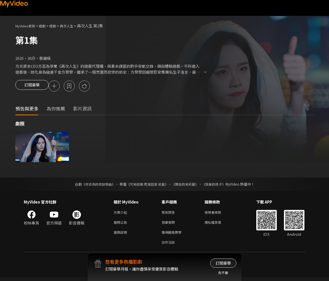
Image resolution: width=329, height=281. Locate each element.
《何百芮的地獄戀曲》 (95, 184)
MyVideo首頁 (27, 25)
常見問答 (169, 213)
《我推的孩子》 (217, 184)
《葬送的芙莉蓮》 (187, 184)
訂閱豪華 (32, 86)
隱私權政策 (217, 224)
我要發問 (169, 224)
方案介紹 (121, 213)
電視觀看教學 (173, 235)
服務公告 (121, 224)
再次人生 (73, 25)
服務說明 (121, 235)
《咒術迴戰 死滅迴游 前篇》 (146, 184)
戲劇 (46, 25)
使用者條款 (217, 213)
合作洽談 (169, 245)
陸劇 (58, 25)
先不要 (223, 272)
